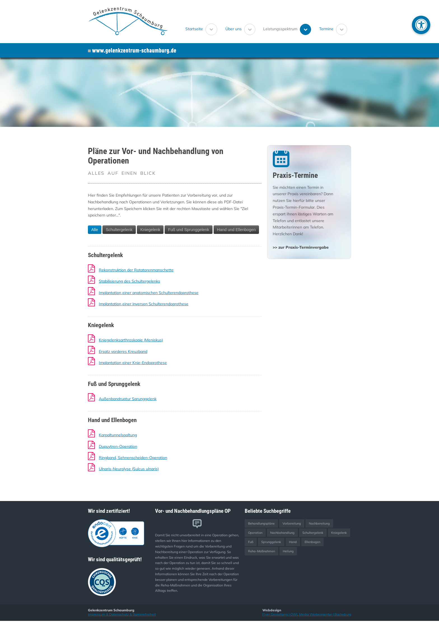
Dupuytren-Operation (118, 446)
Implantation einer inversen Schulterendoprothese (143, 303)
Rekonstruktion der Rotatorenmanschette (136, 269)
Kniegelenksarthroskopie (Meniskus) (131, 340)
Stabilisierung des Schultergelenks (129, 281)
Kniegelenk (150, 229)
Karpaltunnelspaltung (118, 434)
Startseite (194, 28)
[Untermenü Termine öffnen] (341, 29)
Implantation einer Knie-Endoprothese (133, 362)
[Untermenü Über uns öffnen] (249, 29)
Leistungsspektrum (280, 28)
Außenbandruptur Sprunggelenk (128, 398)
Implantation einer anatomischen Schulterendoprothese (149, 292)
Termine (326, 28)
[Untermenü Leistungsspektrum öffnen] (305, 29)
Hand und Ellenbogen (236, 229)
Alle (94, 229)
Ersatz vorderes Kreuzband (123, 351)
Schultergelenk (119, 229)
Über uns (233, 28)
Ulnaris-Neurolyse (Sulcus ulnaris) (129, 468)
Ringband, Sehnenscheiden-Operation (133, 457)
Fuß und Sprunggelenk (188, 229)
